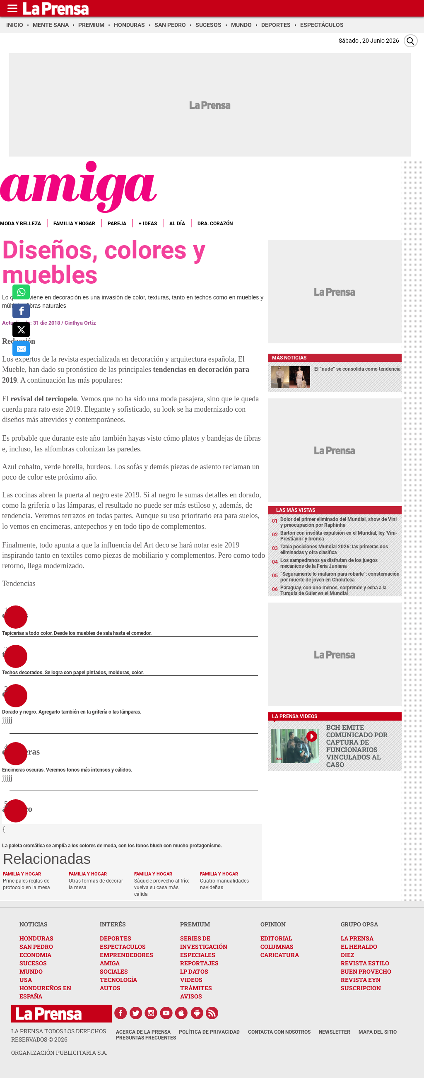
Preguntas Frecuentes (146, 1038)
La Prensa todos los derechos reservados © (58, 1035)
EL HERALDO (359, 946)
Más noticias (289, 358)
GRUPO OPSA (359, 924)
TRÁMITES (196, 988)
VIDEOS (191, 980)
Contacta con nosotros (279, 1032)
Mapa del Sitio (378, 1032)
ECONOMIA (35, 955)
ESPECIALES (197, 955)
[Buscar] (411, 40)
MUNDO (31, 971)
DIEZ (347, 955)
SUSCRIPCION (361, 988)
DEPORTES (115, 938)
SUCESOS (33, 963)
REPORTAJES (199, 963)
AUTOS (110, 988)
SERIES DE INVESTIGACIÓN (203, 942)
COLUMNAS (277, 946)
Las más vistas (295, 510)
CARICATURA (279, 955)
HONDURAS (36, 938)
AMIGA (110, 963)
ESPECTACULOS (123, 946)
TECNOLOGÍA (118, 980)
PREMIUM (195, 924)
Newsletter (334, 1032)
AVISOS (191, 996)
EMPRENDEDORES (126, 955)
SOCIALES (114, 971)
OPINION (273, 924)
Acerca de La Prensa (143, 1032)
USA (25, 980)
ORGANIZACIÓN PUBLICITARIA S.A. (59, 1052)
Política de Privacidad (209, 1032)
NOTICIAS (33, 924)
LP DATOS (194, 971)
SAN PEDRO (36, 946)
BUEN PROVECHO (366, 971)
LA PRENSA (357, 938)
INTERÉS (113, 924)
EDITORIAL (276, 938)
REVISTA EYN (361, 980)
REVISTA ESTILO (365, 963)
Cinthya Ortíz (80, 323)
